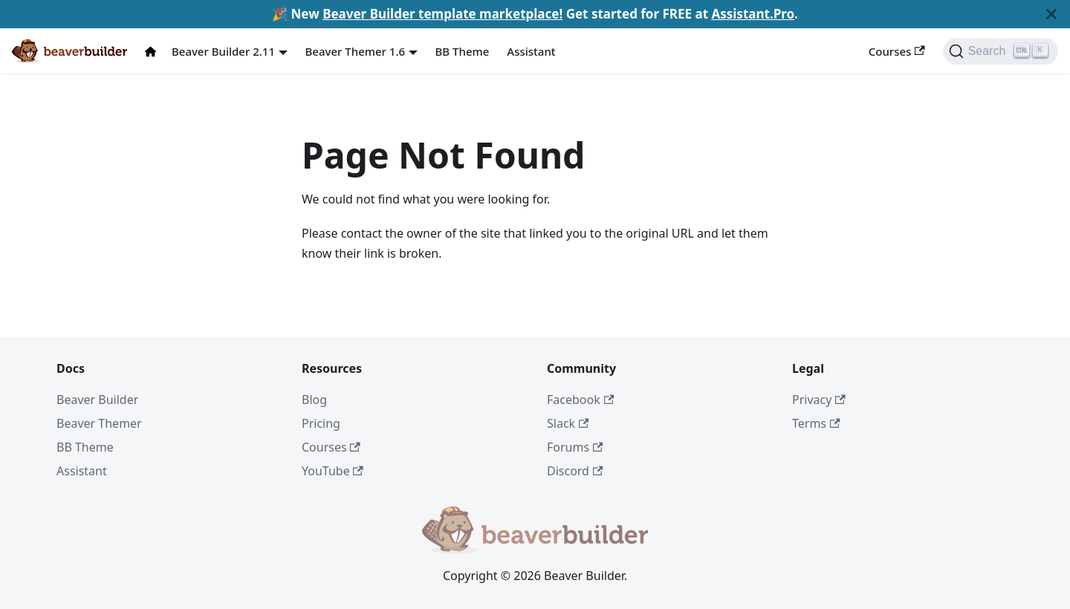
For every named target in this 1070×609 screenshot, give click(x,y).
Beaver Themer (99, 423)
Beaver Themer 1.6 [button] (355, 51)
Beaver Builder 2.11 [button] (223, 51)
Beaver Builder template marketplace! (442, 13)
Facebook (580, 399)
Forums (575, 447)
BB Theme (462, 51)
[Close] (1051, 14)
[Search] (1000, 51)
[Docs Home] (154, 51)
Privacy (819, 399)
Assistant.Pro (752, 13)
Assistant (531, 51)
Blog (314, 399)
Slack (567, 423)
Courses (897, 51)
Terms (816, 423)
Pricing (321, 423)
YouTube (332, 471)
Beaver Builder (97, 399)
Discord (575, 471)
